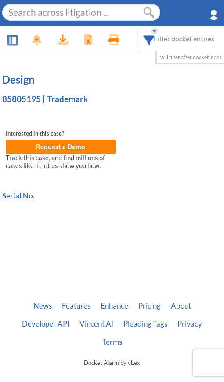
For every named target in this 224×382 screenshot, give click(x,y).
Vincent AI (96, 324)
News (42, 305)
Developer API (45, 324)
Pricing (149, 305)
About (181, 305)
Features (76, 305)
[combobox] (149, 38)
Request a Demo (60, 147)
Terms (112, 342)
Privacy (189, 324)
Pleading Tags (145, 324)
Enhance (114, 305)
